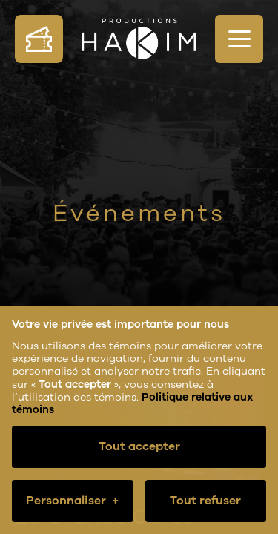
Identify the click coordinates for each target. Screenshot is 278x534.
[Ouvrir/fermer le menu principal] (239, 39)
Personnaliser (72, 501)
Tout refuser (205, 500)
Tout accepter (139, 446)
